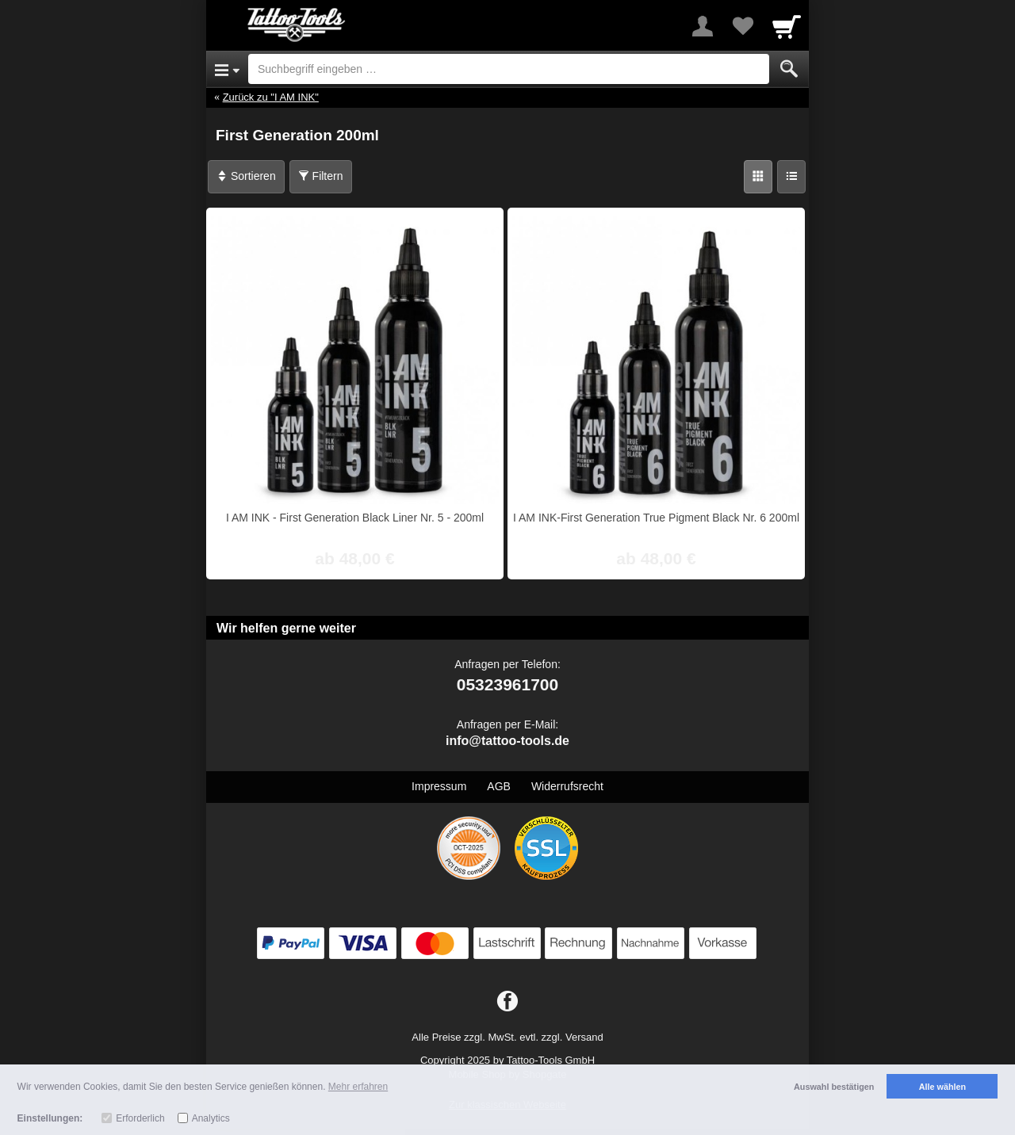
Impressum (439, 786)
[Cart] (786, 26)
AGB (499, 786)
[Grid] (758, 176)
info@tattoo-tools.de (507, 740)
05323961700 (507, 684)
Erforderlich (140, 1118)
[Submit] (789, 69)
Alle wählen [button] (942, 1086)
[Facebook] (507, 1001)
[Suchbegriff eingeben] (508, 69)
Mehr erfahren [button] (358, 1086)
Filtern (320, 176)
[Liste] (791, 176)
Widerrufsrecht (567, 786)
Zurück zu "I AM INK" (271, 97)
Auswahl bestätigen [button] (834, 1086)
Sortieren (246, 176)
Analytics (211, 1118)
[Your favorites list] (742, 26)
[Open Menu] (227, 69)
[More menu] (702, 26)
